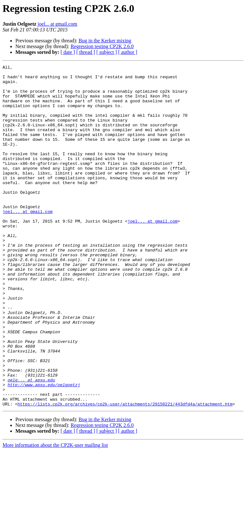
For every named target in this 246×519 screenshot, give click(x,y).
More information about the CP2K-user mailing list (55, 513)
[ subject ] (106, 52)
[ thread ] (85, 52)
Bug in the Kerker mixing (104, 40)
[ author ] (127, 52)
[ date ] (68, 52)
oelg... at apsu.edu (31, 443)
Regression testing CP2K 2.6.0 (102, 46)
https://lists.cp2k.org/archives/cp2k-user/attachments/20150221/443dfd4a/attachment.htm (125, 472)
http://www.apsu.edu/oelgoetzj (44, 449)
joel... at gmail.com (57, 24)
